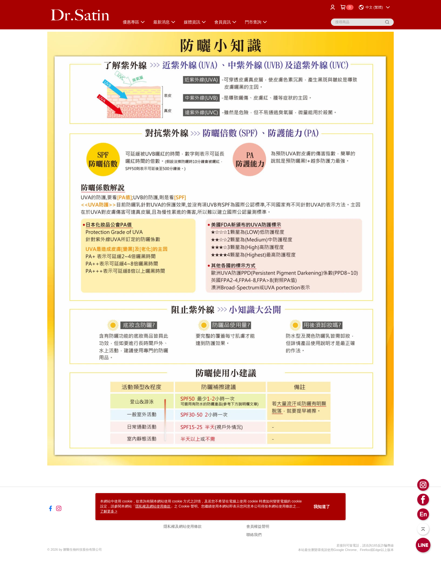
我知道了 (322, 506)
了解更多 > (108, 511)
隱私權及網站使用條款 (183, 526)
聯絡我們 (254, 534)
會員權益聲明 (257, 526)
